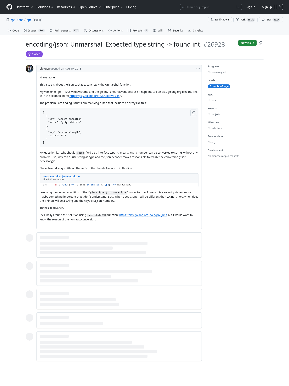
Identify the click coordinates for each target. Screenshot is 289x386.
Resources (66, 7)
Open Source (90, 7)
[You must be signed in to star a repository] (271, 19)
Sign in (251, 7)
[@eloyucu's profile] (29, 68)
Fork (245, 20)
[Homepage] (9, 7)
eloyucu (45, 68)
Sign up (267, 7)
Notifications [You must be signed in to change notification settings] (220, 19)
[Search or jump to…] (211, 7)
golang (17, 19)
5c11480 (59, 180)
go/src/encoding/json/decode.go (61, 176)
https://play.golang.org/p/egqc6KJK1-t (143, 215)
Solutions (45, 7)
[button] (193, 113)
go (28, 19)
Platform (25, 7)
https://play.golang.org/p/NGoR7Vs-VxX (94, 96)
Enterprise (113, 7)
